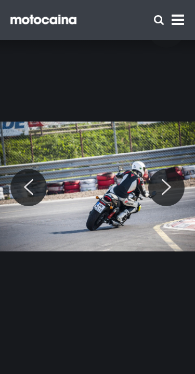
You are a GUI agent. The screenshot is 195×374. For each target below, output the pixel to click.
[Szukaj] (159, 20)
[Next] (166, 187)
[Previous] (28, 187)
